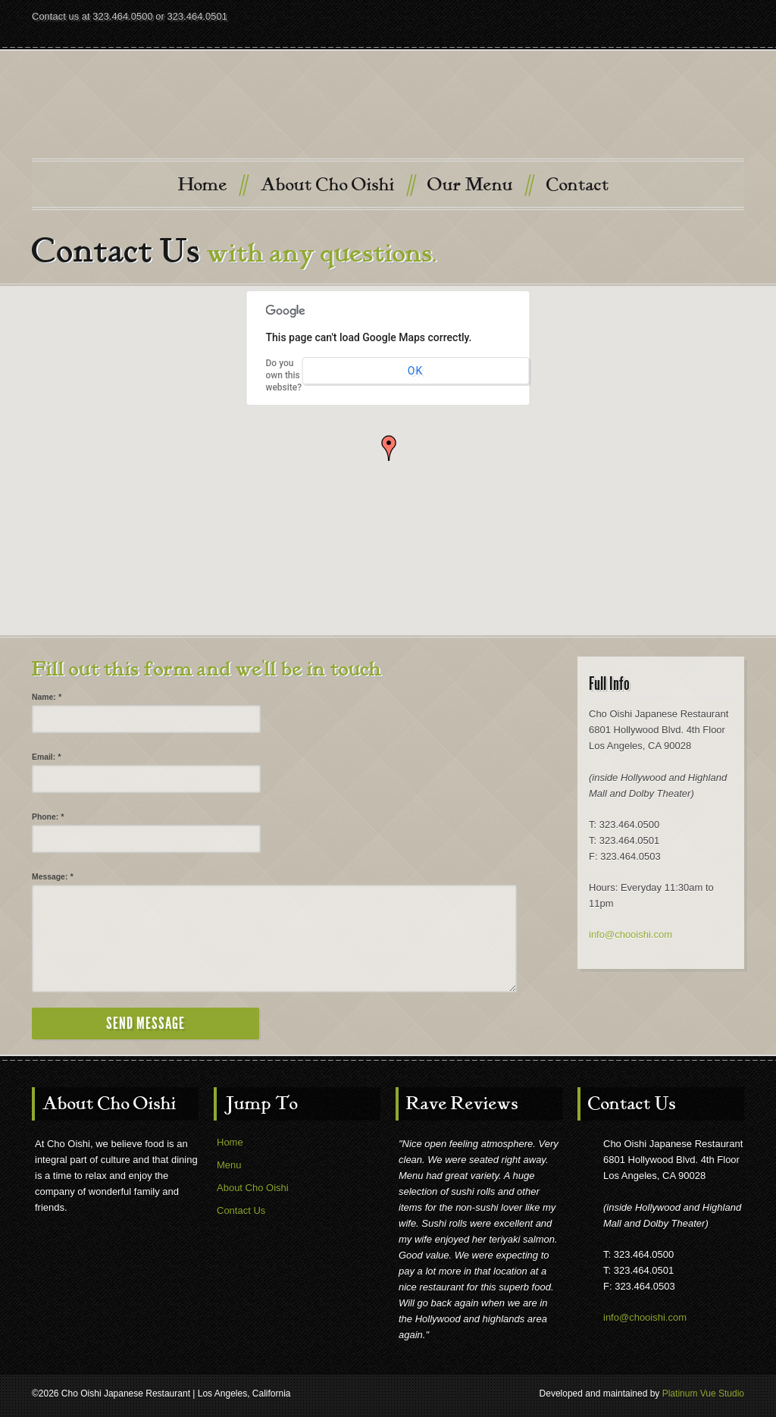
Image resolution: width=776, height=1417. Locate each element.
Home (212, 184)
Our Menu (479, 184)
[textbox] (274, 938)
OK (415, 371)
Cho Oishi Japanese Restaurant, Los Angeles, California (388, 110)
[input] (146, 719)
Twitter (703, 31)
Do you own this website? (284, 375)
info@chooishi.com (630, 934)
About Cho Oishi (337, 184)
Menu (229, 1165)
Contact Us (241, 1210)
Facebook (730, 31)
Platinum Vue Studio (703, 1393)
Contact (577, 185)
